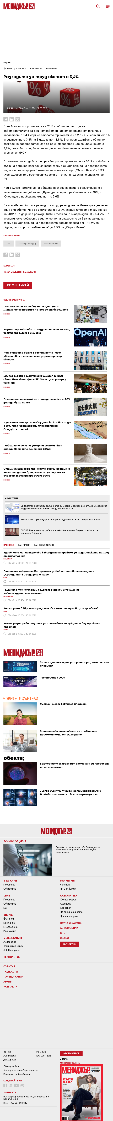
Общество (9, 889)
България (10, 880)
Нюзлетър (69, 945)
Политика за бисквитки (16, 1074)
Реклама (65, 884)
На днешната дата (71, 912)
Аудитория (9, 1056)
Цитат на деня (69, 916)
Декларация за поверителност (20, 1070)
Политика (9, 884)
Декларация (10, 1060)
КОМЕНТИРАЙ (18, 285)
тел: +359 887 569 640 (15, 1103)
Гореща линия (13, 976)
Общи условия (11, 1066)
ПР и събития (68, 889)
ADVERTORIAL (11, 498)
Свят (6, 895)
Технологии (11, 957)
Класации (65, 904)
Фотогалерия (68, 899)
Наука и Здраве (71, 923)
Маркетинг (68, 880)
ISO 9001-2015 (43, 1056)
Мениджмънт (12, 938)
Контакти (10, 986)
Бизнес (6, 62)
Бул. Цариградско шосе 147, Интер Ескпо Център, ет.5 (26, 1098)
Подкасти (10, 971)
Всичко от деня (14, 841)
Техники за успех (13, 946)
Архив (7, 981)
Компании (9, 923)
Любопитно (68, 895)
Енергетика (10, 927)
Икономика (9, 931)
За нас (7, 1052)
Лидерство (10, 942)
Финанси (8, 918)
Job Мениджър (11, 950)
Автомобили (69, 928)
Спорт (64, 933)
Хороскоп (65, 908)
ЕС (5, 908)
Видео (64, 938)
